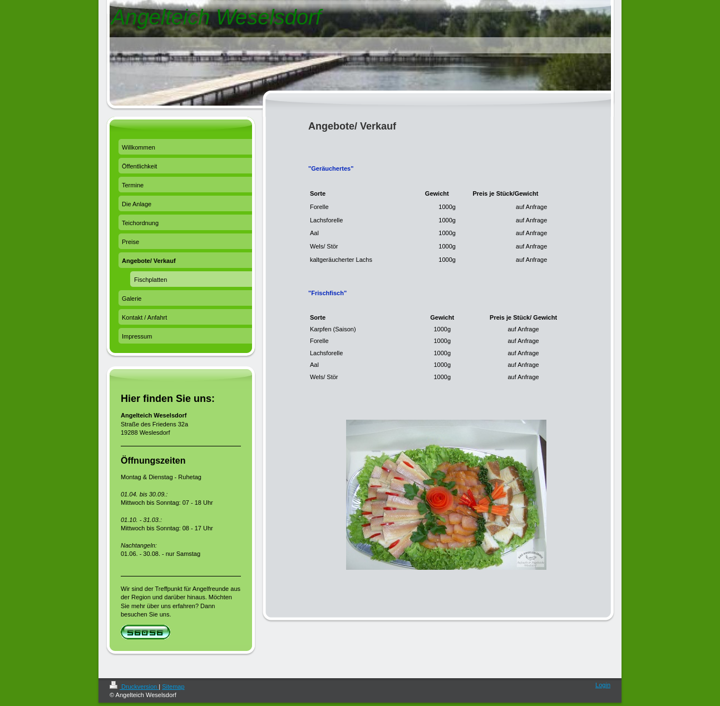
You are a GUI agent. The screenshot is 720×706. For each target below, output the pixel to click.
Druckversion (134, 686)
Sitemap (173, 686)
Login (602, 685)
